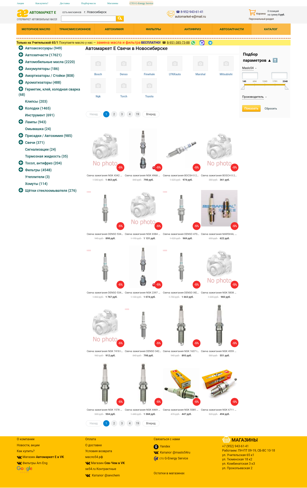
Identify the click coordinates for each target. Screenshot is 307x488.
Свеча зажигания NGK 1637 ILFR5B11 (185, 351)
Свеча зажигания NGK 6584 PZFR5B (146, 234)
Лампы (35, 122)
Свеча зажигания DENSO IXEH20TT (184, 292)
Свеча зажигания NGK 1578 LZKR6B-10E (110, 409)
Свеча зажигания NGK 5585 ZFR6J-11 (185, 409)
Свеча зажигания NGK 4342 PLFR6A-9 (109, 175)
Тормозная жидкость (46, 156)
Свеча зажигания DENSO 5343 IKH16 (108, 234)
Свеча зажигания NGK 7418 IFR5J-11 (108, 351)
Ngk (98, 96)
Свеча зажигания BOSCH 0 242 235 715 (224, 175)
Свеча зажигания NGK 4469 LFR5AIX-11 (148, 409)
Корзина (257, 12)
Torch (123, 96)
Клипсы (36, 101)
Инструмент (39, 115)
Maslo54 (248, 68)
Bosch (98, 74)
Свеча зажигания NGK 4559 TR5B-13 (222, 351)
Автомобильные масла (50, 62)
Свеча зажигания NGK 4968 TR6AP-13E (148, 175)
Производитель (253, 97)
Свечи (34, 142)
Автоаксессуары (43, 48)
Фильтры (38, 170)
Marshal (201, 74)
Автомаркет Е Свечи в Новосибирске (126, 48)
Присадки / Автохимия (48, 136)
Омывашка (38, 129)
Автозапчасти (43, 55)
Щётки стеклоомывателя (51, 190)
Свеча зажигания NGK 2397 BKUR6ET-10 (148, 292)
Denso (124, 74)
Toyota (149, 96)
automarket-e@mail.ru (190, 16)
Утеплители (37, 177)
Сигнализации (40, 149)
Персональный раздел (261, 19)
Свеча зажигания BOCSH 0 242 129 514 (186, 175)
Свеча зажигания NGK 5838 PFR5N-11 (223, 292)
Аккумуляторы (42, 69)
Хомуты (36, 184)
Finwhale (149, 74)
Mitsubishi (226, 74)
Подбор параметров (260, 57)
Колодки (38, 108)
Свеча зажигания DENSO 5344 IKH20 (108, 292)
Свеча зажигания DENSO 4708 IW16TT (185, 234)
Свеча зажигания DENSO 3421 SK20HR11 (149, 351)
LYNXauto (175, 74)
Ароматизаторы (43, 82)
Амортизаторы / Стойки (49, 75)
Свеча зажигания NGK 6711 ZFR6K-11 (223, 409)
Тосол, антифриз (43, 163)
